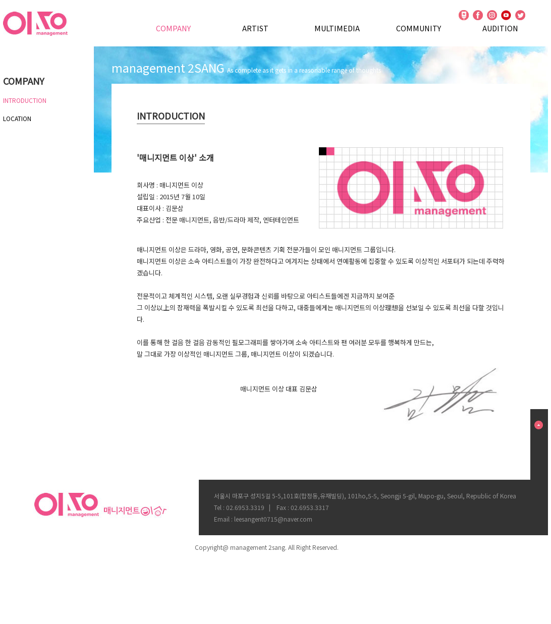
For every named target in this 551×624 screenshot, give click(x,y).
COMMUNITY (418, 28)
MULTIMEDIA (337, 28)
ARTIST (255, 28)
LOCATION (17, 118)
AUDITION (500, 28)
